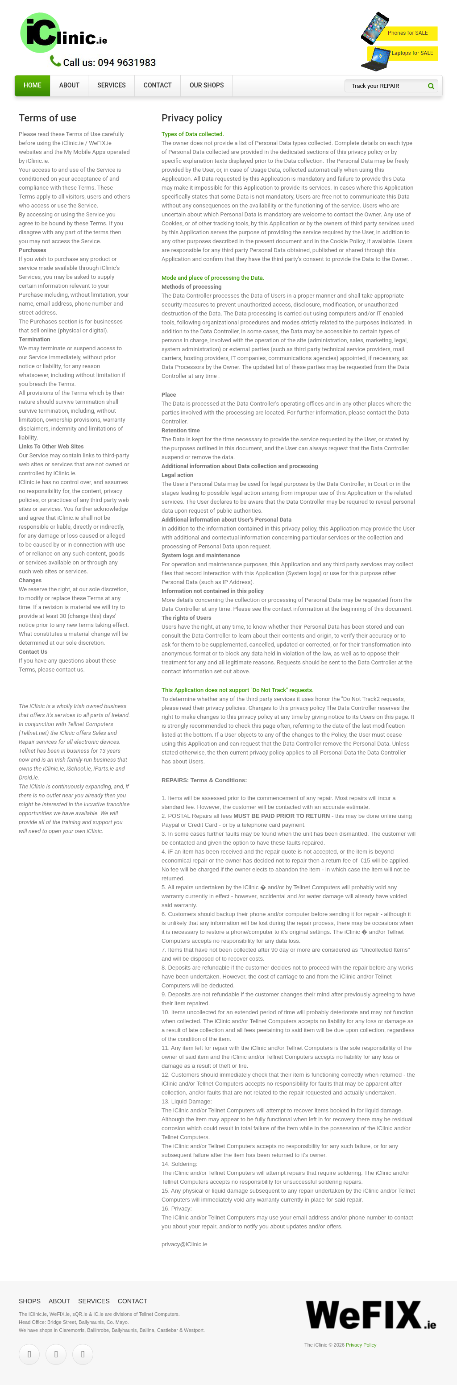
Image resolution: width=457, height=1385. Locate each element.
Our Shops (207, 85)
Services (111, 85)
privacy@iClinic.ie (185, 1244)
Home (33, 85)
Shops (30, 1301)
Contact (158, 85)
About (69, 85)
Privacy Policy (361, 1345)
